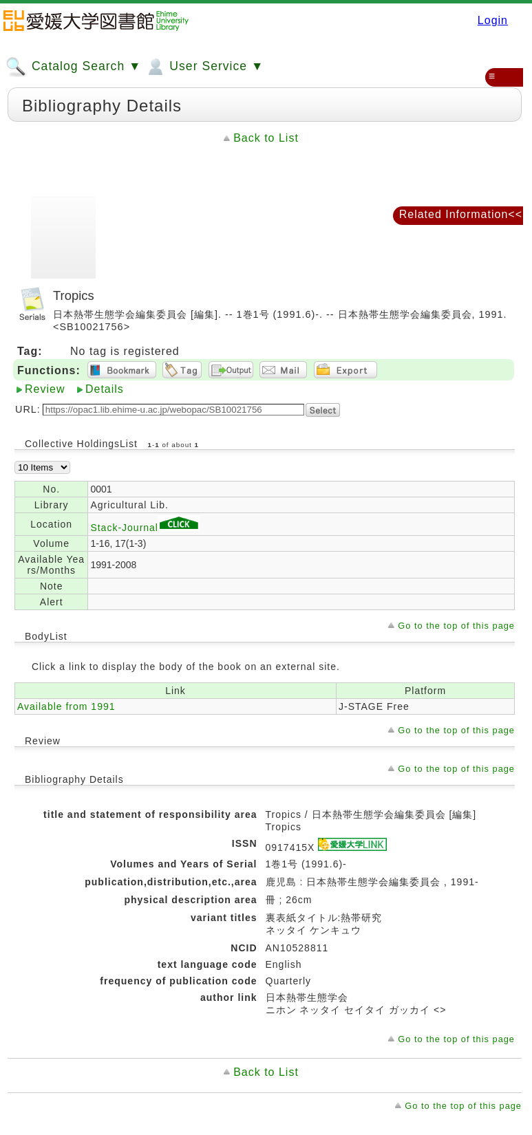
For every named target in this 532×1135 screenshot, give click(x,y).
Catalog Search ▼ (73, 66)
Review (45, 389)
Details (104, 389)
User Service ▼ (204, 66)
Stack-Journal (145, 527)
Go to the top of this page (456, 625)
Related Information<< (460, 214)
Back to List (266, 138)
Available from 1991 (66, 706)
